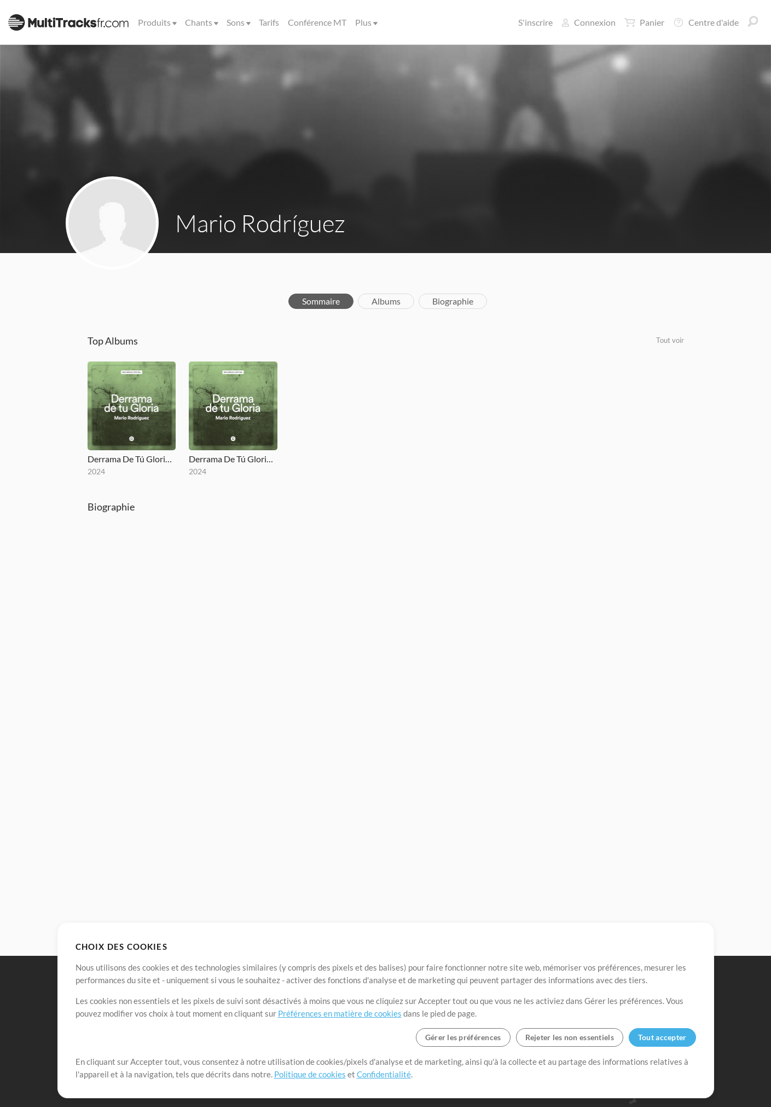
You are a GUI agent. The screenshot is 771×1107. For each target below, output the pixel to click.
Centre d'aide (706, 22)
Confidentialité (384, 1074)
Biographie (452, 301)
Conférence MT (317, 22)
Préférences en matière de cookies (340, 1013)
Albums (386, 301)
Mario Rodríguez (260, 223)
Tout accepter (662, 1037)
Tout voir (670, 340)
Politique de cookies (310, 1074)
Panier (644, 22)
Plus (365, 22)
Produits (156, 22)
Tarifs (269, 22)
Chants (201, 22)
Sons (238, 22)
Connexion (588, 22)
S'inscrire (535, 22)
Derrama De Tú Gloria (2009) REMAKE (132, 459)
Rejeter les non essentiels (569, 1037)
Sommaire (321, 301)
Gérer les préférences (463, 1037)
